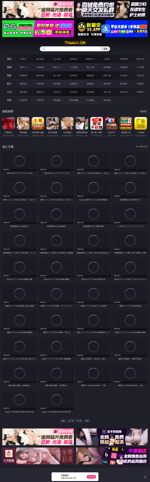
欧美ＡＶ (57, 67)
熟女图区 (124, 83)
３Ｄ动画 (73, 67)
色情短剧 (107, 100)
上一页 (70, 421)
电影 (9, 75)
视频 (9, 67)
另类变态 (140, 75)
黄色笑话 (124, 92)
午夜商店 (40, 100)
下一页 (79, 421)
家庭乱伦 (40, 92)
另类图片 (140, 83)
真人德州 (40, 59)
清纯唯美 (107, 83)
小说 (9, 91)
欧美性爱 (73, 75)
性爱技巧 (140, 92)
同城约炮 (23, 100)
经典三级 (107, 75)
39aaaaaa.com (75, 42)
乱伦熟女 (124, 75)
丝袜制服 (107, 67)
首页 (63, 421)
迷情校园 (90, 92)
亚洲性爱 (23, 75)
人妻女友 (57, 92)
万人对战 (57, 59)
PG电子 (23, 59)
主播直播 (124, 67)
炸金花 (107, 59)
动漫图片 (73, 83)
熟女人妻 (90, 67)
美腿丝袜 (90, 83)
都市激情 (23, 92)
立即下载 (91, 477)
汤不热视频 (73, 100)
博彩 (9, 58)
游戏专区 (73, 59)
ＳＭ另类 (140, 67)
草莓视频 (57, 100)
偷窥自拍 (23, 83)
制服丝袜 (90, 75)
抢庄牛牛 (140, 59)
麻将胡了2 (90, 59)
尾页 (87, 421)
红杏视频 (90, 100)
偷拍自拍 (40, 75)
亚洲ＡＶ (23, 67)
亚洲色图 (40, 83)
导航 (9, 100)
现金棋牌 (124, 59)
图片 (9, 83)
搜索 (105, 49)
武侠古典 (73, 92)
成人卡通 (57, 75)
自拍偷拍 (40, 67)
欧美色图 (57, 83)
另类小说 (107, 92)
